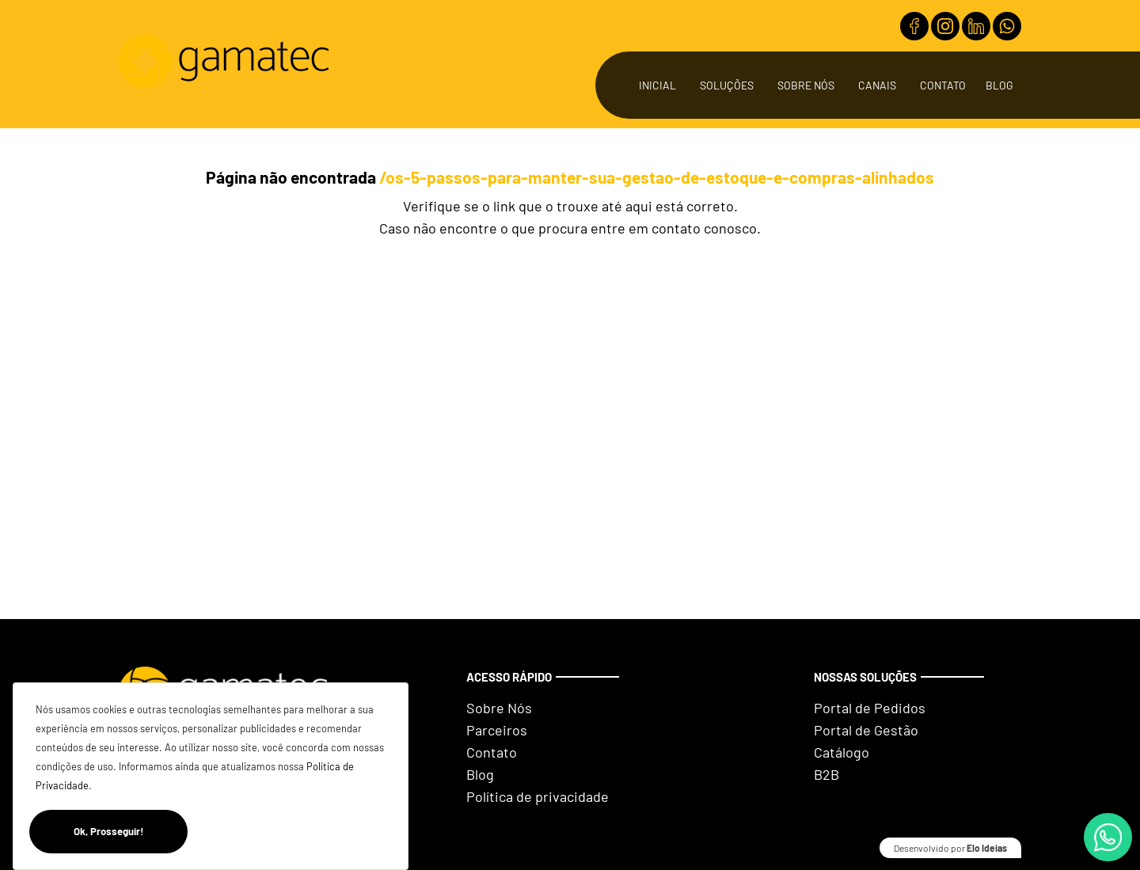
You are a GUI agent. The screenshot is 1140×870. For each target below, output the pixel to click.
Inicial (657, 85)
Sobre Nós (805, 85)
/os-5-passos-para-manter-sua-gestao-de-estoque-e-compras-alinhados (656, 177)
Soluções (727, 85)
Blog (999, 85)
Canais (877, 85)
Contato (943, 85)
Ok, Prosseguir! (131, 831)
